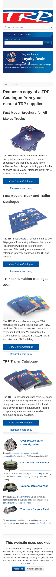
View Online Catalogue (21, 181)
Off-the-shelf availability (34, 462)
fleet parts (13, 520)
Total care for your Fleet (34, 509)
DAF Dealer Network (21, 497)
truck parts (16, 453)
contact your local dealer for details (17, 503)
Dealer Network (17, 477)
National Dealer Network (34, 486)
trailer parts (26, 453)
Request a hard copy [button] (21, 188)
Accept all (18, 569)
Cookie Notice (27, 563)
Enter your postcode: (12, 39)
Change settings (34, 569)
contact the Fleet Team (39, 523)
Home (6, 84)
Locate (47, 43)
